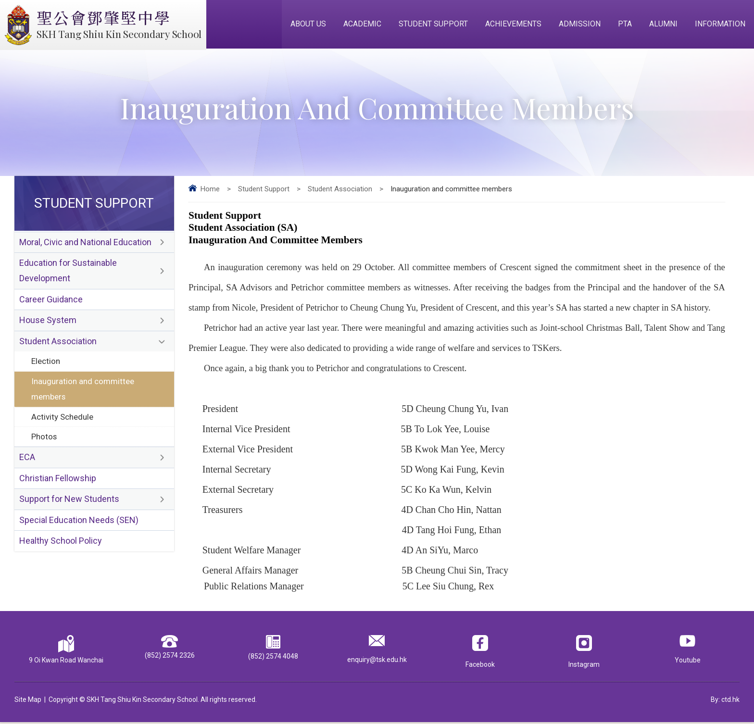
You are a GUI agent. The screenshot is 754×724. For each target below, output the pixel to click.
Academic (362, 24)
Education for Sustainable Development (68, 273)
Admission (580, 24)
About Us (308, 24)
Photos (44, 441)
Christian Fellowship (57, 483)
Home (210, 190)
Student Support (433, 24)
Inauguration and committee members (82, 392)
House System (47, 323)
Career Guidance (51, 302)
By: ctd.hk (725, 701)
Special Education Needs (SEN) (78, 526)
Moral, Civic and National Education (85, 244)
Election (45, 364)
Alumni (663, 24)
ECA (27, 462)
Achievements (513, 24)
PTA (625, 24)
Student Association (340, 190)
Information (720, 24)
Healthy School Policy (60, 547)
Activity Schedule (62, 420)
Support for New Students (69, 504)
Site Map (27, 701)
